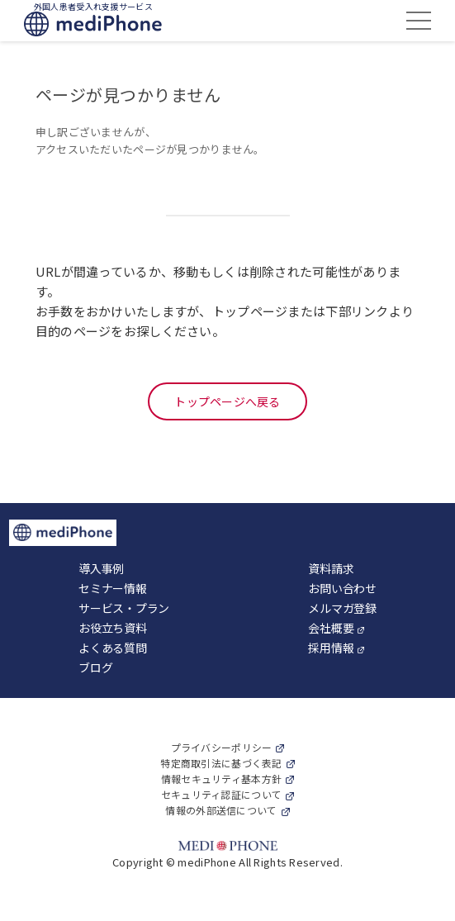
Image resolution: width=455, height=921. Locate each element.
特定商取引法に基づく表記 (221, 763)
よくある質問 (112, 647)
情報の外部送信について (221, 810)
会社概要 (330, 628)
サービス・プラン (123, 608)
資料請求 (330, 568)
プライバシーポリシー (222, 747)
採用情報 (330, 647)
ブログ (95, 667)
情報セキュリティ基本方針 (221, 778)
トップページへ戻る (227, 401)
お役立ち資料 (112, 628)
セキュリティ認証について (221, 794)
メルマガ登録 (342, 608)
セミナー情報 (112, 588)
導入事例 (101, 568)
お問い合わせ (342, 588)
